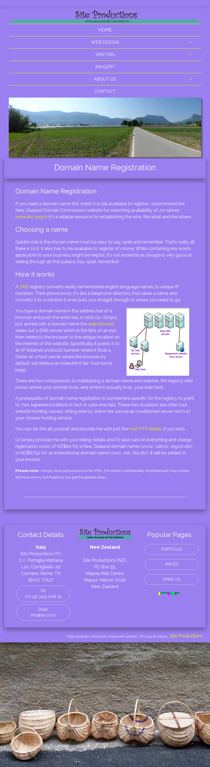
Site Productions (186, 636)
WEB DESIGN (105, 42)
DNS (24, 286)
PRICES (171, 564)
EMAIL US (171, 579)
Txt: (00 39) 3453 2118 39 (43, 594)
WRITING (105, 54)
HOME (105, 30)
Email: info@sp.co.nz (43, 612)
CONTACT (105, 91)
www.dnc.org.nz (31, 216)
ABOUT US (105, 79)
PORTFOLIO (171, 549)
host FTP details (145, 428)
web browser (101, 324)
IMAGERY (105, 66)
